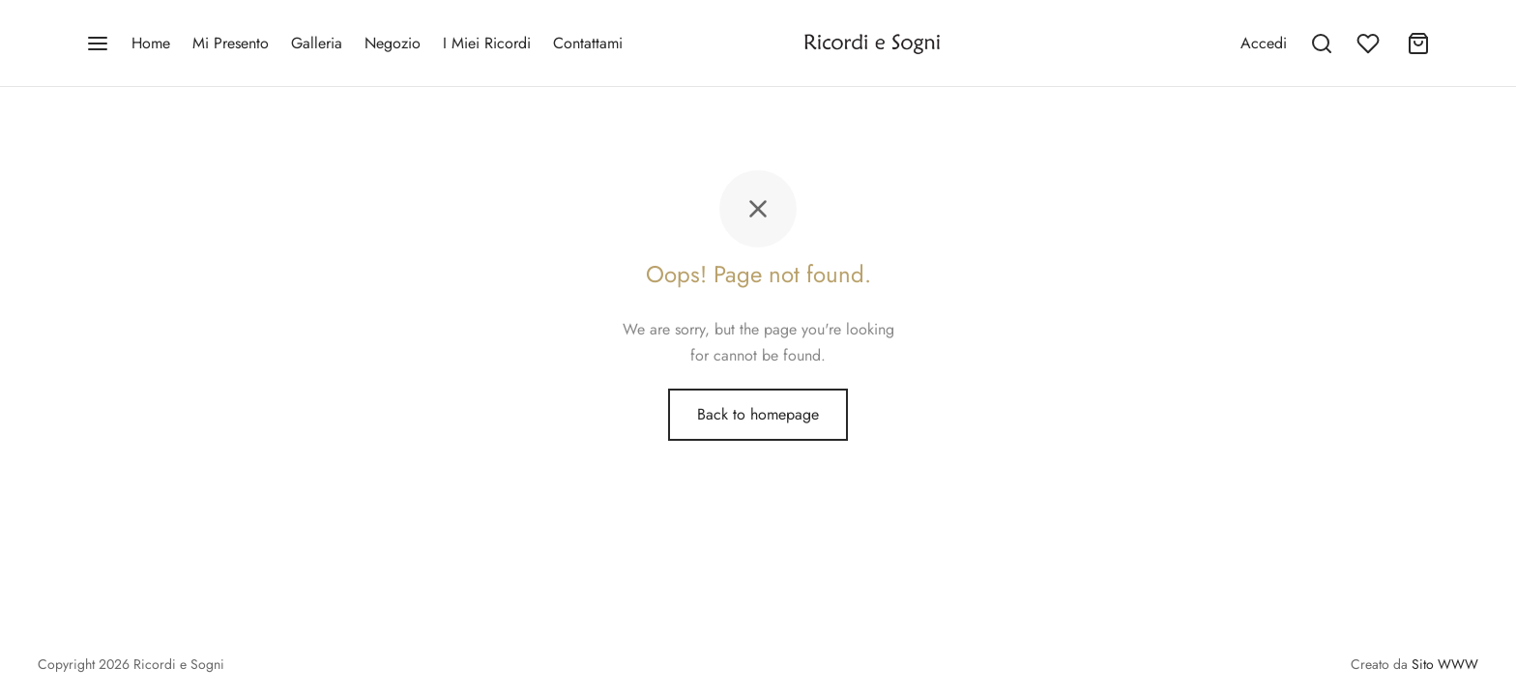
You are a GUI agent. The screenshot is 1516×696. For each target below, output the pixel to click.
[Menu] (97, 43)
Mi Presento (230, 43)
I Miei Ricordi (487, 43)
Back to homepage (758, 414)
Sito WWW (1445, 664)
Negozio (392, 43)
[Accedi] (1263, 43)
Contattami (588, 43)
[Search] (1321, 43)
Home (150, 43)
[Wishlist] (1370, 43)
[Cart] (1418, 43)
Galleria (316, 43)
